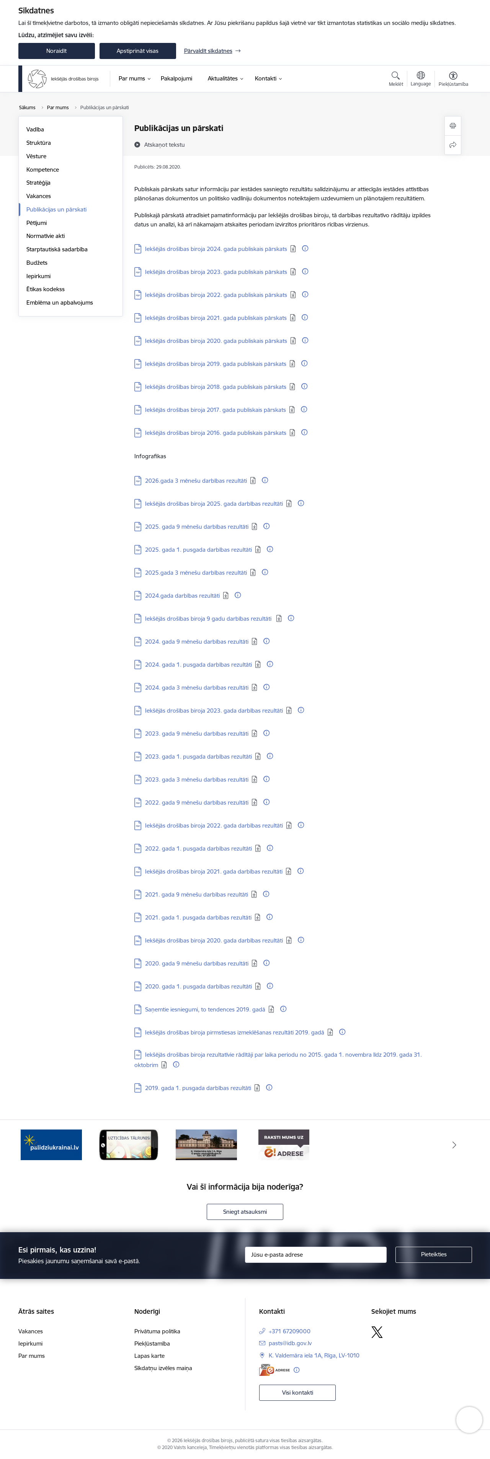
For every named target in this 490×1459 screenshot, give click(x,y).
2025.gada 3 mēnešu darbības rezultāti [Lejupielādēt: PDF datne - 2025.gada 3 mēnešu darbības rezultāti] (196, 572)
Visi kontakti (297, 1392)
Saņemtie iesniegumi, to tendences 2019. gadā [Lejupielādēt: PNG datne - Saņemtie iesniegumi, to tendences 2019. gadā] (205, 1009)
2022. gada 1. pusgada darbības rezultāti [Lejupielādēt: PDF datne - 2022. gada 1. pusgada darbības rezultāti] (198, 848)
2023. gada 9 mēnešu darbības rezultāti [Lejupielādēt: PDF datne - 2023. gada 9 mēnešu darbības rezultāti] (196, 733)
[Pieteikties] (433, 1255)
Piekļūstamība (152, 1343)
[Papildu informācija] (305, 248)
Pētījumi (36, 222)
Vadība (35, 129)
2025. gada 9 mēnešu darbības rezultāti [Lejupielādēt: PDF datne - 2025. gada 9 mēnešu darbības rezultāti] (196, 526)
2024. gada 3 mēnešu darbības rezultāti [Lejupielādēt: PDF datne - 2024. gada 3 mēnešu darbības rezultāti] (196, 687)
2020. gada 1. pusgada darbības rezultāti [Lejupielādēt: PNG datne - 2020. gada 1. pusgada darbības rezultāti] (198, 986)
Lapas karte (149, 1355)
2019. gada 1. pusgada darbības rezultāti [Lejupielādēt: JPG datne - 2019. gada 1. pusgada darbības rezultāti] (198, 1088)
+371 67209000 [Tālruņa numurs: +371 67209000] (289, 1331)
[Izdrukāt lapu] (453, 125)
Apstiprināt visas (137, 50)
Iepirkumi (38, 276)
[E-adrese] (274, 1370)
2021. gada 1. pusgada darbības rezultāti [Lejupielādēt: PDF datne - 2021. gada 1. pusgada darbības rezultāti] (198, 917)
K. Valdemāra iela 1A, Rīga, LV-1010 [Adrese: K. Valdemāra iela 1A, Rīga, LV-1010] (314, 1355)
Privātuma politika (157, 1331)
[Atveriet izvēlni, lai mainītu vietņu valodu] (421, 80)
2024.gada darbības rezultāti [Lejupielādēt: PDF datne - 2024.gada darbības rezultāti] (182, 595)
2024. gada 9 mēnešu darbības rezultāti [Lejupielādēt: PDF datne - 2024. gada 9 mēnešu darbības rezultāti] (196, 641)
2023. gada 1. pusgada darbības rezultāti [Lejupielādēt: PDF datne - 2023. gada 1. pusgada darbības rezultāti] (198, 756)
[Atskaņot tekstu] (164, 144)
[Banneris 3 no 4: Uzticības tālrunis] (206, 1144)
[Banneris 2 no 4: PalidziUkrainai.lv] (128, 1144)
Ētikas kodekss (45, 289)
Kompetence (42, 169)
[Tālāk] (454, 1145)
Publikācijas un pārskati (56, 209)
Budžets (36, 262)
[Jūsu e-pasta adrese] (316, 1255)
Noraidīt (56, 50)
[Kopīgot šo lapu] (453, 145)
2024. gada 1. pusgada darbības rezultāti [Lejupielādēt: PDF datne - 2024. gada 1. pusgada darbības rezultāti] (198, 664)
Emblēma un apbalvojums (59, 302)
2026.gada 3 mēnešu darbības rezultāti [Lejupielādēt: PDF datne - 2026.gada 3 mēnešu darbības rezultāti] (196, 480)
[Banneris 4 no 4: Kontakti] (283, 1144)
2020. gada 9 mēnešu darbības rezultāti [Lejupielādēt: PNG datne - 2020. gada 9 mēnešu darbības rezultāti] (196, 963)
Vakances (38, 196)
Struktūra (38, 142)
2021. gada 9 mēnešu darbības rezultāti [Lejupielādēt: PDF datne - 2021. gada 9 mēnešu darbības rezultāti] (196, 894)
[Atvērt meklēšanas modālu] (396, 80)
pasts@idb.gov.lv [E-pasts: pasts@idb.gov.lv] (290, 1343)
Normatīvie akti (45, 235)
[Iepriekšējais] (36, 1145)
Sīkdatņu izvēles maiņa (163, 1368)
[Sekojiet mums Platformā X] (377, 1332)
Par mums (31, 1355)
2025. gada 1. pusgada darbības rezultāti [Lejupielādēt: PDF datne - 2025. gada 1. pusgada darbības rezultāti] (198, 549)
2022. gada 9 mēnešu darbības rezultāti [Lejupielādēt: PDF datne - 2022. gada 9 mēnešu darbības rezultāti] (196, 802)
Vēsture (36, 156)
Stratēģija (38, 182)
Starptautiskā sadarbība (57, 249)
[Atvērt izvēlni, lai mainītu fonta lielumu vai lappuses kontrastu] (453, 80)
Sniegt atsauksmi (245, 1211)
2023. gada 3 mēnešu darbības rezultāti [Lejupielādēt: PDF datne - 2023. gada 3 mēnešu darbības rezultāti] (196, 779)
